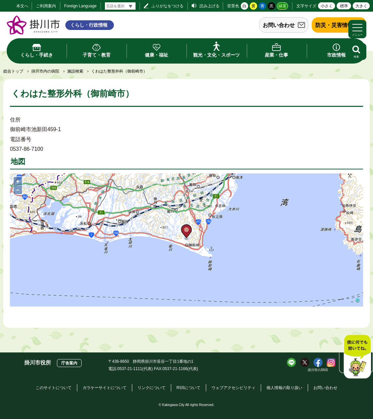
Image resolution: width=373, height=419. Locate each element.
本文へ (22, 6)
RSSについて (189, 387)
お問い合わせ (279, 25)
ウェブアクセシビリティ (233, 387)
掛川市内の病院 (45, 71)
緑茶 (282, 6)
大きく (361, 6)
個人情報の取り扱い (284, 387)
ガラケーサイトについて (105, 387)
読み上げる (209, 6)
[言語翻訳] (120, 6)
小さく (327, 6)
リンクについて (152, 387)
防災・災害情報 (334, 25)
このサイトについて (54, 387)
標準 (344, 6)
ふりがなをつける (168, 6)
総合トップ (13, 71)
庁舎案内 (69, 363)
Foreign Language (80, 6)
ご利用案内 (46, 6)
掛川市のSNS (318, 370)
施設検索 (75, 71)
